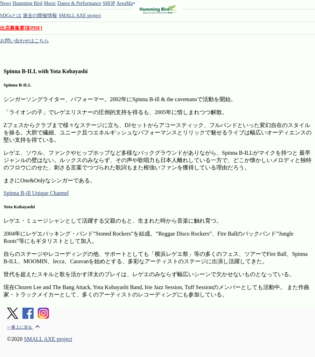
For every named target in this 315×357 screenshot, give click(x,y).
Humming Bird (27, 3)
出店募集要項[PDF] (21, 28)
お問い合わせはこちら (24, 40)
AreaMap (126, 3)
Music (50, 3)
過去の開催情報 (40, 15)
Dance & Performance (79, 3)
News (5, 3)
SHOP (109, 3)
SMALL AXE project (79, 15)
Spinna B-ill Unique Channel (36, 193)
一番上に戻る (24, 327)
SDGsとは (10, 15)
